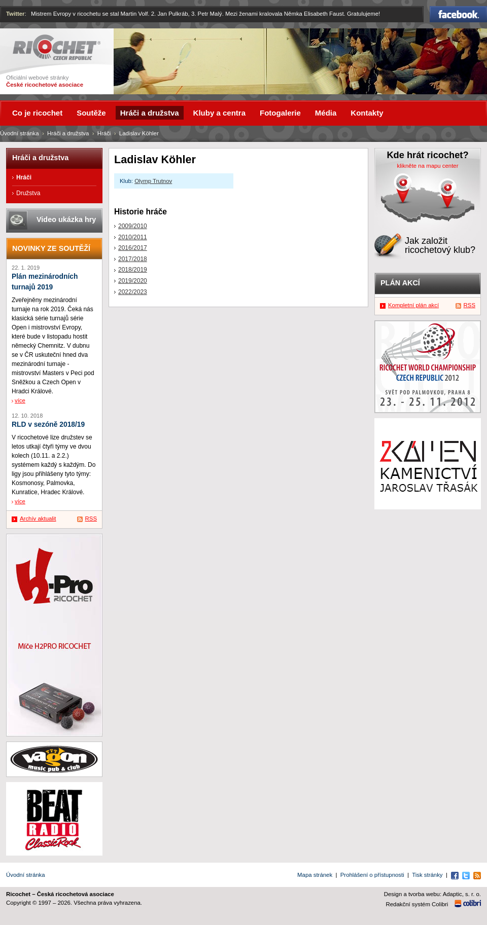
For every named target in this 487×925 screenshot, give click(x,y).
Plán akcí (400, 283)
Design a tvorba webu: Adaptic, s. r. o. (432, 894)
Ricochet (56, 47)
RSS (91, 518)
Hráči (104, 133)
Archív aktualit (38, 518)
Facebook (458, 14)
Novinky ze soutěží (51, 248)
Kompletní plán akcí (413, 305)
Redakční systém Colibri (417, 904)
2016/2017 (132, 247)
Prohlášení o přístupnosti (372, 875)
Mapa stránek (314, 875)
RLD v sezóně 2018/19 (48, 424)
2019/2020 (132, 280)
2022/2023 (132, 291)
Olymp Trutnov (153, 181)
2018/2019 (132, 269)
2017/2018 (132, 259)
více (20, 400)
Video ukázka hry (66, 219)
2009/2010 (132, 226)
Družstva (28, 193)
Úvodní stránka (19, 133)
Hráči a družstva (68, 133)
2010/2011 (132, 237)
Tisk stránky (427, 875)
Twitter (15, 14)
